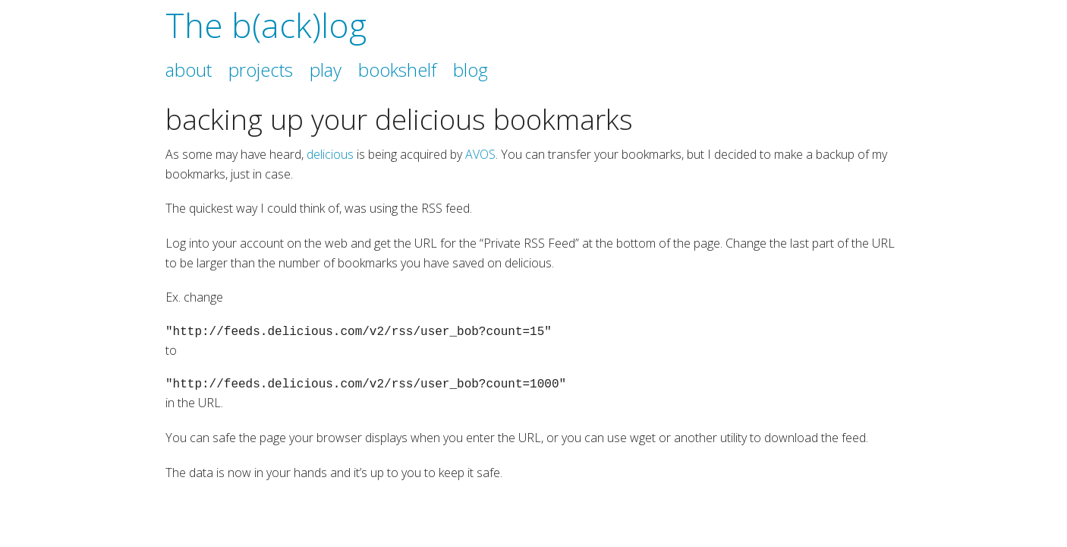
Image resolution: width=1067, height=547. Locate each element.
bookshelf (397, 69)
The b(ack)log (266, 25)
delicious (330, 154)
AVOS (480, 154)
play (326, 69)
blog (470, 69)
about (188, 69)
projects (260, 69)
